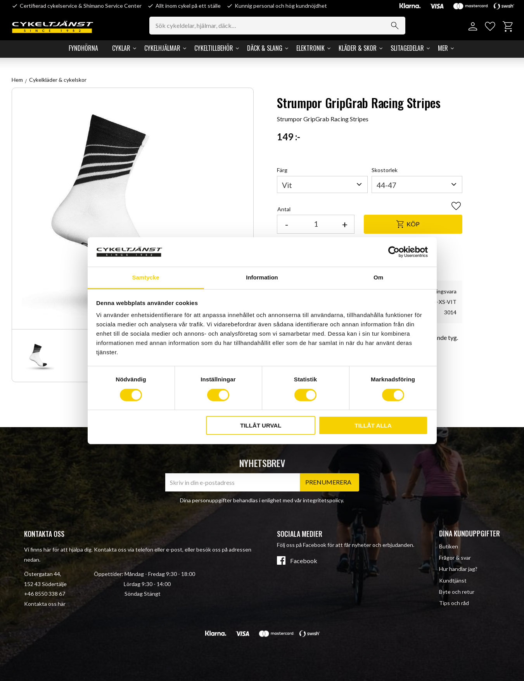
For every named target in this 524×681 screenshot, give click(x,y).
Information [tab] (262, 277)
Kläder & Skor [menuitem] (358, 48)
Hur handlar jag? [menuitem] (458, 568)
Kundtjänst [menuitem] (453, 580)
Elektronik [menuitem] (310, 48)
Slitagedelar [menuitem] (407, 48)
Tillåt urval (260, 425)
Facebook (303, 561)
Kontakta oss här (45, 603)
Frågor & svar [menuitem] (455, 557)
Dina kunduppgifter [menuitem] (469, 533)
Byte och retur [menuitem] (456, 591)
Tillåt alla (373, 425)
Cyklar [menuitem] (121, 48)
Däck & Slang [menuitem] (264, 48)
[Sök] (395, 26)
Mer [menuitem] (443, 48)
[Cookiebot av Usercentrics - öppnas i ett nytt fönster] (394, 252)
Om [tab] (378, 277)
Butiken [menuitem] (448, 546)
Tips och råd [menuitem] (454, 603)
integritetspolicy (323, 500)
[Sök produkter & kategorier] (277, 25)
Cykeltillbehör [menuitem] (213, 48)
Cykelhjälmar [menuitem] (162, 48)
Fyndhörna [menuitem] (83, 48)
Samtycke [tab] (145, 277)
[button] (490, 26)
